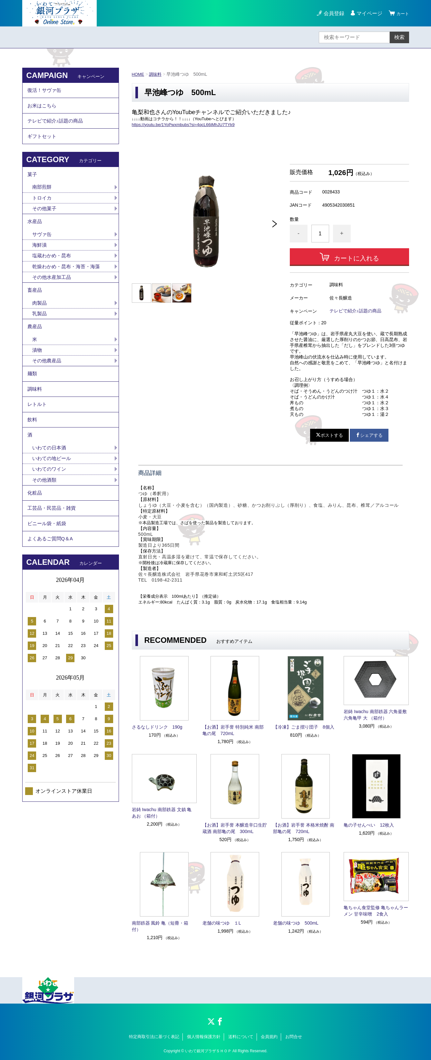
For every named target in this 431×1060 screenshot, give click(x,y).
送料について (240, 1036)
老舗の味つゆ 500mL (295, 923)
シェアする (369, 435)
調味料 (156, 74)
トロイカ (42, 210)
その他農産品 (47, 387)
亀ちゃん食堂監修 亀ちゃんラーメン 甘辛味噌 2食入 (376, 911)
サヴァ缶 (42, 250)
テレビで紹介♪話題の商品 (355, 310)
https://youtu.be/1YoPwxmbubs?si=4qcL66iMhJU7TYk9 (183, 124)
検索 (399, 37)
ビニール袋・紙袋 (48, 570)
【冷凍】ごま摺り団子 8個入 (303, 727)
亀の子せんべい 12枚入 (369, 825)
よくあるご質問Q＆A (51, 588)
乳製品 (40, 336)
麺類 (32, 401)
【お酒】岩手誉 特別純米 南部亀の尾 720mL (233, 730)
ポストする (329, 435)
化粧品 (35, 535)
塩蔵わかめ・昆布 (52, 273)
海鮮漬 (40, 262)
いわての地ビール (52, 498)
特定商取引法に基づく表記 (154, 1036)
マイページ (366, 13)
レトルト (37, 437)
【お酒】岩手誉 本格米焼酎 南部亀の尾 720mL (303, 828)
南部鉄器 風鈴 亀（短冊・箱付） (160, 926)
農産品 (35, 350)
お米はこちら (42, 109)
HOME (138, 74)
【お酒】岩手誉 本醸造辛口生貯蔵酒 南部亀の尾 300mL (234, 828)
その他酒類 (45, 520)
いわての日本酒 (50, 486)
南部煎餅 (42, 199)
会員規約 (269, 1036)
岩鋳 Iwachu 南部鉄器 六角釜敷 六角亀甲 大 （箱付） (375, 715)
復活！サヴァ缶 (45, 91)
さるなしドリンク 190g (157, 727)
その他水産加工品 (52, 296)
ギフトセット (42, 144)
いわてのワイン (50, 509)
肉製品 (40, 324)
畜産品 (35, 310)
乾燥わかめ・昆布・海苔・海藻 (68, 284)
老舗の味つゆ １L (221, 923)
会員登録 (331, 13)
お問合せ (293, 1036)
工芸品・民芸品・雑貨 (53, 552)
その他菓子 (45, 222)
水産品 (35, 236)
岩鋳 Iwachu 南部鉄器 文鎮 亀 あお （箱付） (162, 813)
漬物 (37, 375)
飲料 (32, 454)
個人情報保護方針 (203, 1036)
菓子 (32, 185)
